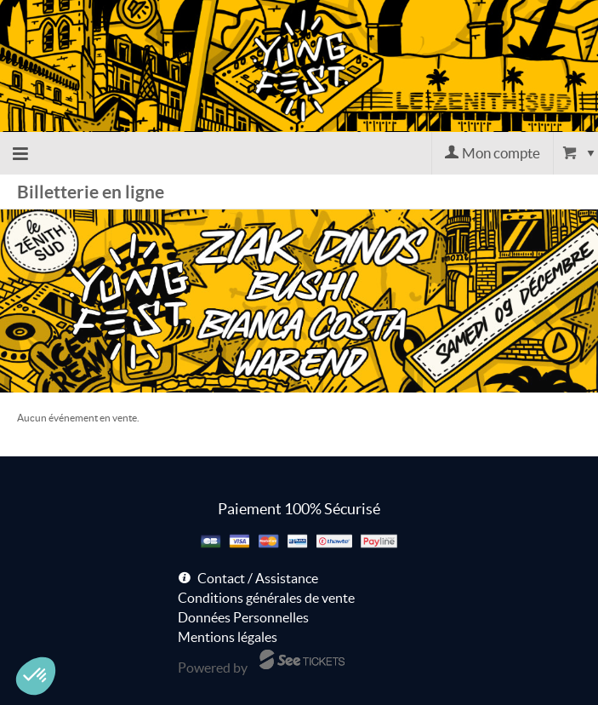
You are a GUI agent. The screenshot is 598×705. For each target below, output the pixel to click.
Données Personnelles (243, 617)
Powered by (213, 667)
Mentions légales (227, 637)
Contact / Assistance (257, 578)
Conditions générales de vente (266, 597)
